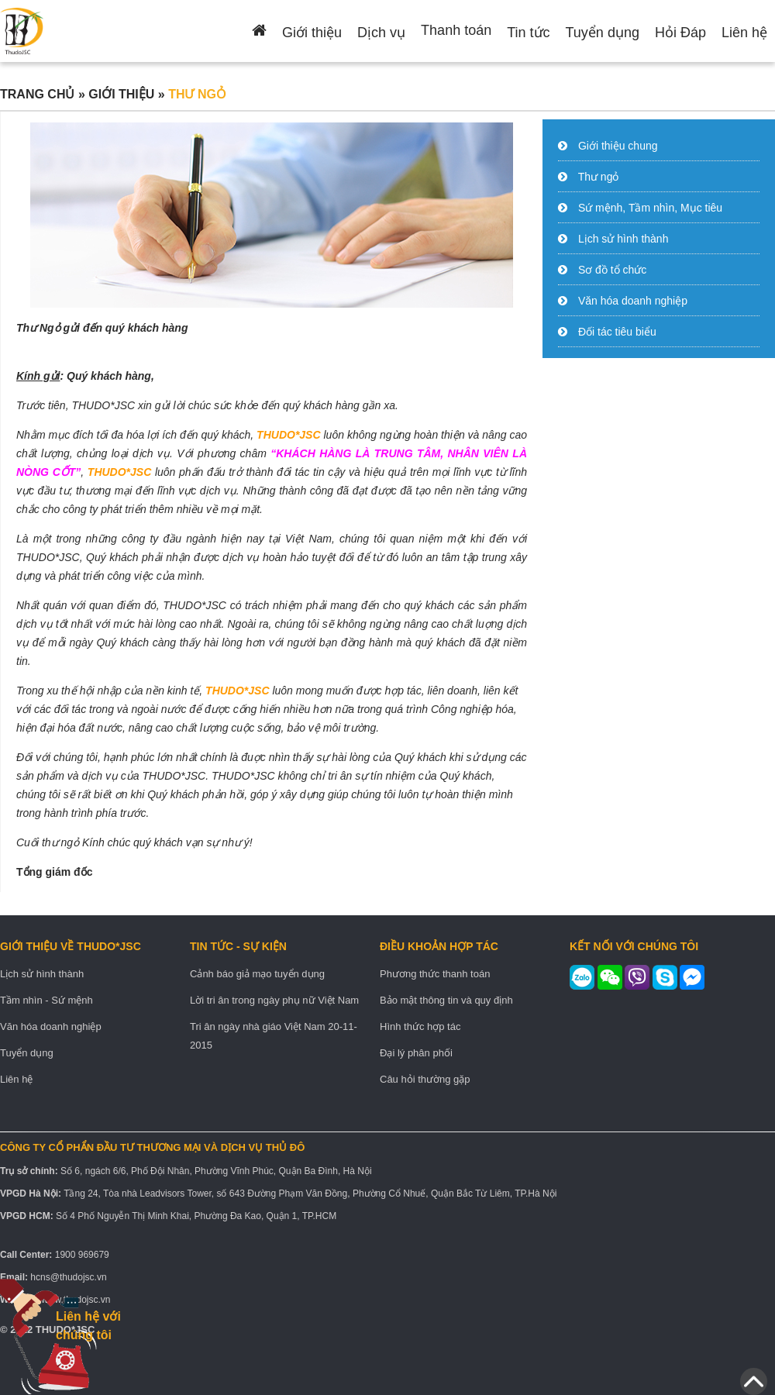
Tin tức (528, 32)
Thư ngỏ (598, 176)
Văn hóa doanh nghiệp (632, 300)
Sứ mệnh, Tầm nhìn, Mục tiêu (650, 208)
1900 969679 (82, 1254)
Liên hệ (744, 32)
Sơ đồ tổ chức (612, 270)
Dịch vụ (381, 32)
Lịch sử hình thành (623, 238)
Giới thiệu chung (618, 146)
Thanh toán (456, 30)
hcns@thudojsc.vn (68, 1277)
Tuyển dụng (602, 32)
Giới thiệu (312, 32)
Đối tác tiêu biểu (617, 332)
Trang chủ (37, 94)
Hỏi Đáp (680, 32)
